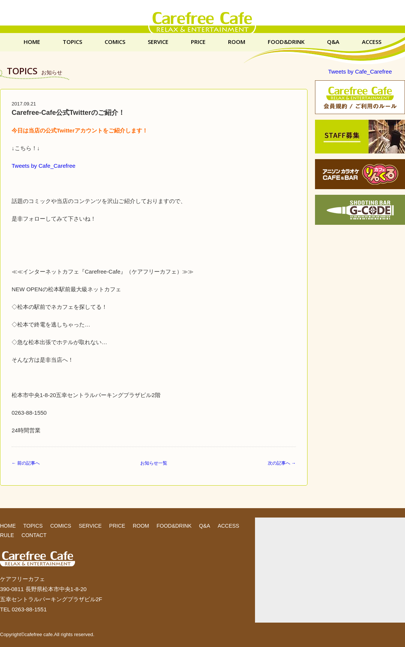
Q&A (333, 42)
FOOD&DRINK (286, 42)
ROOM (236, 42)
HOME (32, 42)
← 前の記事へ (26, 463)
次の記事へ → (282, 463)
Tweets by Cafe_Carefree (43, 166)
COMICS (115, 42)
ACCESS (371, 42)
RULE (7, 535)
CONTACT (33, 535)
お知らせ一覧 (153, 463)
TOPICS (72, 42)
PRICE (198, 42)
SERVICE (158, 42)
